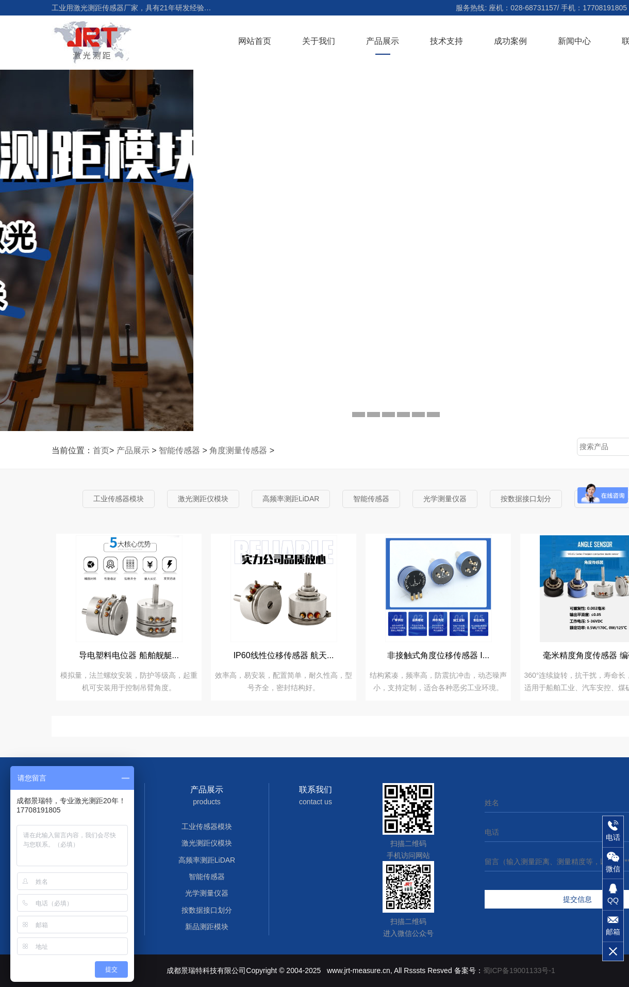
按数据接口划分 (526, 499)
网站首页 (254, 41)
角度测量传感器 (238, 450)
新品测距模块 (206, 926)
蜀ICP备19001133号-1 (519, 970)
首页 (101, 450)
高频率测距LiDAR (290, 499)
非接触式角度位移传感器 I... (438, 655)
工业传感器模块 (118, 499)
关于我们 (318, 41)
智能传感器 (179, 450)
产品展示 (382, 41)
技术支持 (446, 41)
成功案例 (510, 41)
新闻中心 (574, 41)
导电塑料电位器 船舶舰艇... (129, 655)
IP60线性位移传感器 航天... (284, 655)
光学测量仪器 (445, 499)
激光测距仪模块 (203, 499)
